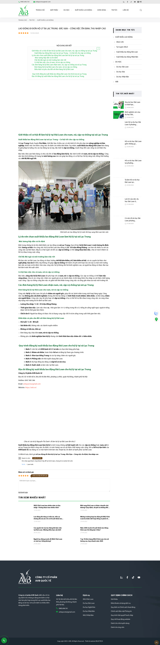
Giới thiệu (114, 599)
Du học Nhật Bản (89, 611)
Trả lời (23, 464)
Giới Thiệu (54, 10)
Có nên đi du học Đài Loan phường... (132, 219)
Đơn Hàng (101, 10)
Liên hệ (126, 10)
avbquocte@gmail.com (67, 612)
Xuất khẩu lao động (83, 10)
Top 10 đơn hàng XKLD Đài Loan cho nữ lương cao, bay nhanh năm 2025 (94, 540)
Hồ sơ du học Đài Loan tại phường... (133, 162)
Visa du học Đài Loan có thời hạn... (132, 103)
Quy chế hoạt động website (120, 619)
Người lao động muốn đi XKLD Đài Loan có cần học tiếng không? (48, 540)
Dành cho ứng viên (117, 627)
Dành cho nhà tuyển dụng (120, 623)
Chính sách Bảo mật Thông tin (121, 611)
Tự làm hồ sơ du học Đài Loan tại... (132, 181)
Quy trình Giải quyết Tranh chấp (122, 615)
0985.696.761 (63, 608)
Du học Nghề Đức (89, 607)
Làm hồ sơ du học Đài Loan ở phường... (133, 123)
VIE (140, 2)
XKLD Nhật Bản (88, 615)
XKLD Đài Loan (88, 599)
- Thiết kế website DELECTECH (93, 641)
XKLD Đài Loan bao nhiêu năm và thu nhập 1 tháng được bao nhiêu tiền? (47, 507)
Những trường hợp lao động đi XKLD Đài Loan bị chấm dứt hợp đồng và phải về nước (95, 518)
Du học (66, 10)
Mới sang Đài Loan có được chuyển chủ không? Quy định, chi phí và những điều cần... (94, 507)
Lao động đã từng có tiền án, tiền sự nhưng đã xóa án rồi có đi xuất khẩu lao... (48, 518)
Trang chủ (40, 10)
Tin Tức (114, 10)
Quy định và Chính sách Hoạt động (123, 607)
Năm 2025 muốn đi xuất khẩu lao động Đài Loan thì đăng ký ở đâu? (94, 529)
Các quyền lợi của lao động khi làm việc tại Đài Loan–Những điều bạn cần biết (48, 529)
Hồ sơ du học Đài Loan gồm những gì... (133, 143)
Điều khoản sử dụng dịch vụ (121, 603)
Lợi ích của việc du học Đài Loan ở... (132, 200)
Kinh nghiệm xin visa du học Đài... (132, 113)
